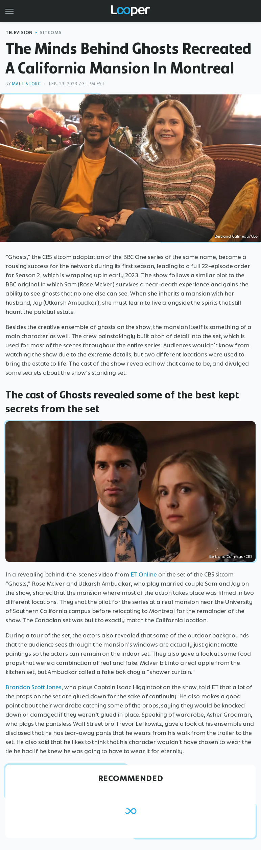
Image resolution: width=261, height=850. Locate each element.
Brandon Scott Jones (33, 687)
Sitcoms (51, 32)
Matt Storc (26, 84)
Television (19, 32)
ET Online (143, 574)
